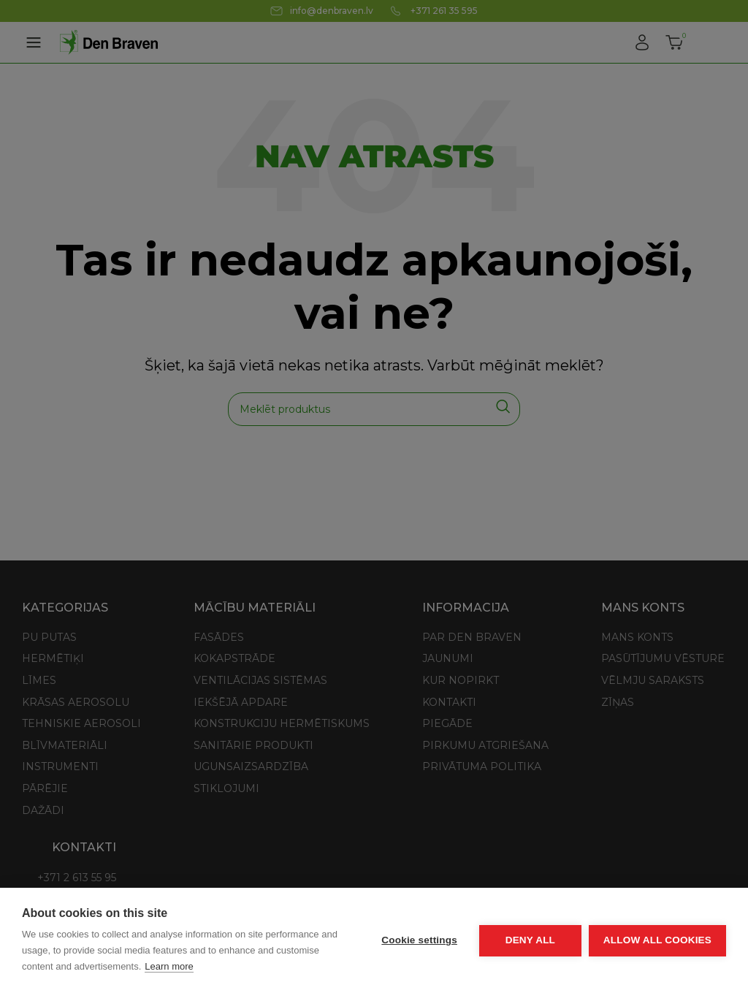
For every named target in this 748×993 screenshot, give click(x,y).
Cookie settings (419, 940)
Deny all (530, 940)
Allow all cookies (657, 940)
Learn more (169, 966)
